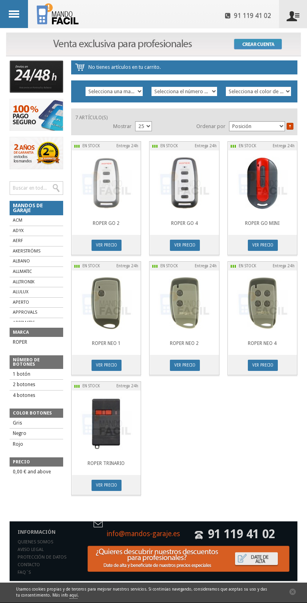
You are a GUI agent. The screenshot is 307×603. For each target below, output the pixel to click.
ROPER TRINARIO (106, 463)
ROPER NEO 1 (106, 343)
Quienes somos (35, 542)
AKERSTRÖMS (26, 251)
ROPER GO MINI (262, 223)
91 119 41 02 (248, 16)
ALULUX (20, 291)
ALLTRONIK (23, 281)
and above (32, 472)
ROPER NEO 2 (184, 343)
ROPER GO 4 (184, 223)
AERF (18, 240)
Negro (19, 433)
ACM (17, 220)
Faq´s (24, 572)
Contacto (29, 564)
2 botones (24, 384)
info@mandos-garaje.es (143, 534)
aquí (74, 595)
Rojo (18, 444)
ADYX (18, 230)
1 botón (21, 374)
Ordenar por (210, 126)
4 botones (24, 395)
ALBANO (21, 261)
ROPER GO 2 (106, 223)
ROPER (20, 342)
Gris (17, 423)
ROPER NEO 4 (262, 343)
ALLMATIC (22, 271)
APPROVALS (25, 312)
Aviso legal (31, 549)
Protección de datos (42, 557)
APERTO (21, 302)
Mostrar (122, 126)
